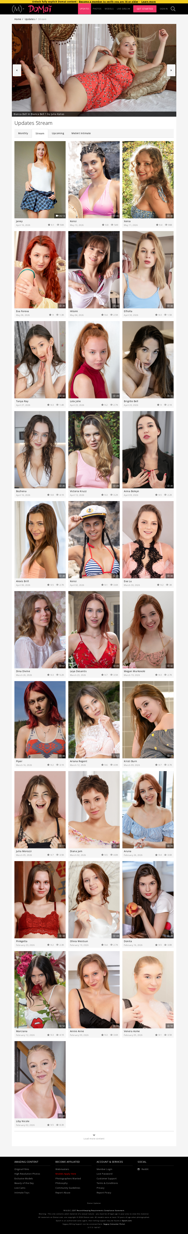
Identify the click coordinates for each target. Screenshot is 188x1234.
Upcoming (58, 133)
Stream (40, 133)
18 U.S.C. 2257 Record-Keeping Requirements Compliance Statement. (94, 1210)
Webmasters (62, 1169)
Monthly (23, 133)
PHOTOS (97, 8)
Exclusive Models (23, 1178)
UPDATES (85, 8)
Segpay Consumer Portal (114, 1224)
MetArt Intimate (81, 133)
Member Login (104, 1169)
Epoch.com (127, 1221)
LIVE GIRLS (123, 8)
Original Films (21, 1169)
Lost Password (105, 1173)
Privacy (101, 1187)
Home (17, 19)
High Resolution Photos (27, 1173)
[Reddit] (143, 1169)
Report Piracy (104, 1192)
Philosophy (61, 1183)
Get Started (145, 8)
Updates (30, 19)
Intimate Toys (21, 1192)
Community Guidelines (67, 1187)
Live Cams (19, 1187)
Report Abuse (62, 1192)
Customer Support (107, 1178)
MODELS (109, 8)
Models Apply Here (65, 1173)
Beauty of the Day (24, 1183)
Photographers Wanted (68, 1178)
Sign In (164, 8)
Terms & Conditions (107, 1183)
